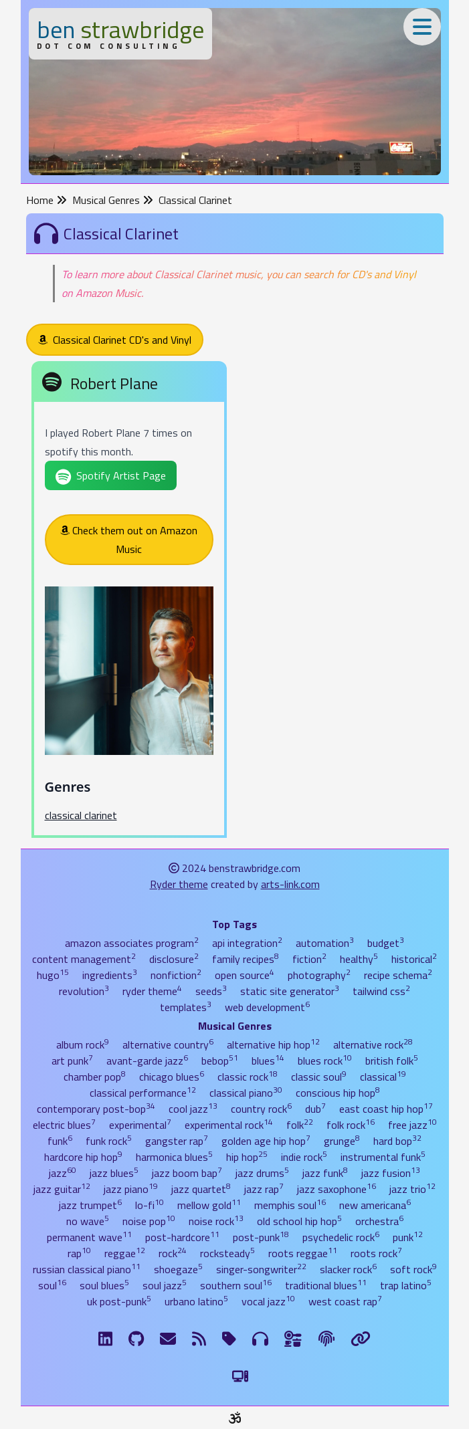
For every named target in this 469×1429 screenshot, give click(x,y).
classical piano (245, 1093)
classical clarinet (81, 815)
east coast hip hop (386, 1109)
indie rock (304, 1157)
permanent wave (89, 1237)
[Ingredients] (293, 1339)
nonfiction (176, 975)
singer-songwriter (261, 1269)
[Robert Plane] (129, 602)
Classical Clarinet (195, 200)
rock (173, 1253)
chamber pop (95, 1077)
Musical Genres (112, 200)
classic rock (247, 1077)
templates (185, 1007)
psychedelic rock (340, 1237)
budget (385, 943)
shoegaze (178, 1269)
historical (414, 959)
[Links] (361, 1339)
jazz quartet (201, 1189)
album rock (82, 1044)
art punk (72, 1061)
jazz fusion (390, 1173)
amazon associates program (132, 943)
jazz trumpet (90, 1205)
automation (325, 943)
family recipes (245, 959)
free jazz (412, 1125)
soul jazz (165, 1285)
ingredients (109, 975)
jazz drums (262, 1173)
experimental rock (229, 1125)
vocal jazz (268, 1301)
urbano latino (196, 1301)
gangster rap (176, 1141)
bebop (219, 1061)
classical (383, 1077)
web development (267, 1007)
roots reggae (302, 1253)
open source (244, 975)
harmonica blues (174, 1157)
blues (268, 1061)
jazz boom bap (187, 1173)
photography (319, 975)
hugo (53, 975)
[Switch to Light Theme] (240, 1376)
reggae (124, 1253)
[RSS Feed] (199, 1339)
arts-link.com (290, 884)
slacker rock (348, 1269)
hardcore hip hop (83, 1157)
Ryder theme (179, 884)
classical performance (143, 1093)
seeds (211, 991)
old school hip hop (299, 1221)
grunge (342, 1141)
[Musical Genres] (260, 1339)
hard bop (397, 1141)
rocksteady (227, 1253)
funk (60, 1141)
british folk (391, 1061)
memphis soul (290, 1205)
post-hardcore (182, 1237)
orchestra (379, 1221)
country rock (261, 1109)
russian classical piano (86, 1269)
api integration (247, 943)
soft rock (413, 1269)
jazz (62, 1173)
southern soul (236, 1285)
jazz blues (114, 1173)
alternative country (167, 1044)
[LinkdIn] (105, 1339)
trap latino (406, 1285)
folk (299, 1125)
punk (408, 1237)
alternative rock (373, 1044)
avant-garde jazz (147, 1061)
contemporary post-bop (96, 1109)
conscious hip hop (338, 1093)
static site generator (289, 991)
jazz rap (264, 1189)
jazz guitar (61, 1189)
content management (84, 959)
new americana (375, 1205)
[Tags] (229, 1339)
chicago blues (171, 1077)
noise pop (148, 1221)
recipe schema (398, 975)
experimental (140, 1125)
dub (315, 1109)
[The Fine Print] (326, 1339)
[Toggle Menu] (422, 26)
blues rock (325, 1061)
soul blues (104, 1285)
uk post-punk (119, 1301)
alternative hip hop (273, 1044)
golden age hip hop (265, 1141)
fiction (309, 959)
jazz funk (325, 1173)
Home (46, 200)
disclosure (174, 959)
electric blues (64, 1125)
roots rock (376, 1253)
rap (79, 1253)
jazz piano (131, 1189)
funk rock (109, 1141)
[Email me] (168, 1339)
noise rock (216, 1221)
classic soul (319, 1077)
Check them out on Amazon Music (128, 539)
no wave (87, 1221)
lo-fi (149, 1205)
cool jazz (193, 1109)
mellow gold (209, 1205)
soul (52, 1285)
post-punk (261, 1237)
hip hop (247, 1157)
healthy (359, 959)
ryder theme (152, 991)
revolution (84, 991)
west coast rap (345, 1301)
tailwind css (381, 991)
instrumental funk (383, 1157)
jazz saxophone (336, 1189)
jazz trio (412, 1189)
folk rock (350, 1125)
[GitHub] (136, 1339)
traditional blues (326, 1285)
